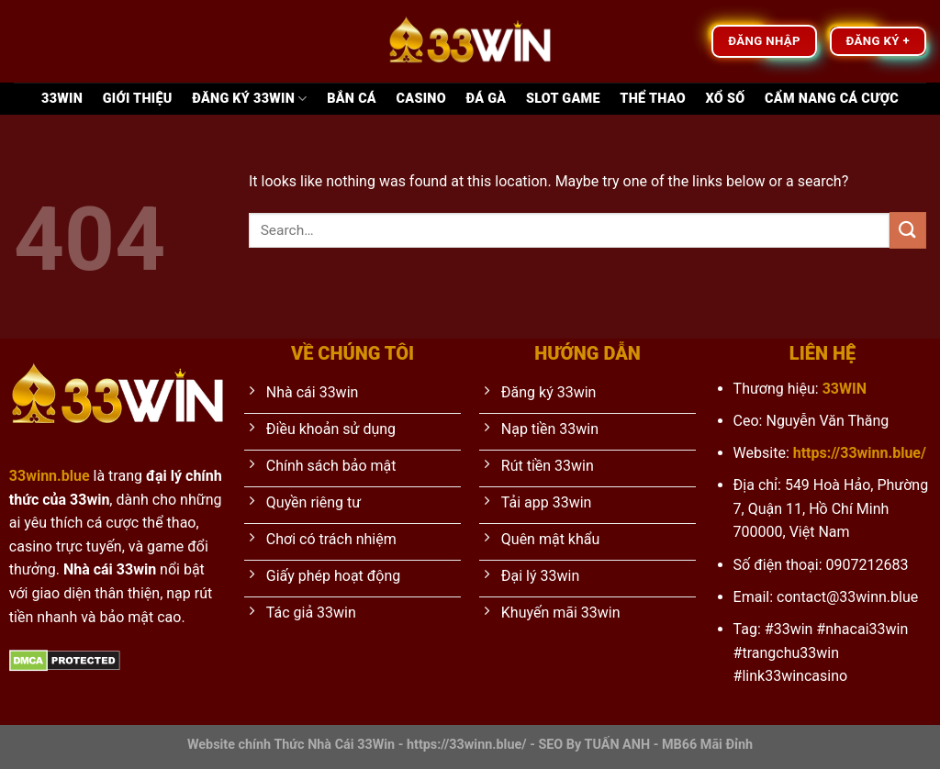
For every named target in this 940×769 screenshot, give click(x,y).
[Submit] (908, 230)
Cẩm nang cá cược (832, 98)
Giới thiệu (138, 98)
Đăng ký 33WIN (249, 98)
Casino (421, 98)
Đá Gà (486, 98)
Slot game (563, 98)
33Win (62, 98)
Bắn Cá (351, 98)
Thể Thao (653, 98)
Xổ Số (725, 98)
